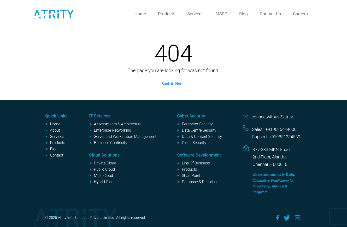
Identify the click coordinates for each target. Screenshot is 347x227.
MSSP (221, 13)
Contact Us (270, 13)
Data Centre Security (199, 130)
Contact (56, 155)
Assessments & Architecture (117, 124)
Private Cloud (105, 163)
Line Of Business (196, 163)
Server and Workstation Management (125, 136)
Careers (300, 13)
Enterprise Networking (112, 130)
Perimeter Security (197, 124)
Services (195, 13)
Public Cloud (104, 169)
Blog (243, 13)
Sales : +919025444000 (274, 129)
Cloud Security (194, 142)
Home (140, 13)
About (55, 130)
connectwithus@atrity (272, 116)
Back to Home (173, 83)
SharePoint (191, 175)
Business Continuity (110, 142)
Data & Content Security (202, 136)
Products (166, 13)
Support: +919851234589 (276, 136)
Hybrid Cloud (105, 182)
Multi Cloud (103, 175)
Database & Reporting (200, 182)
